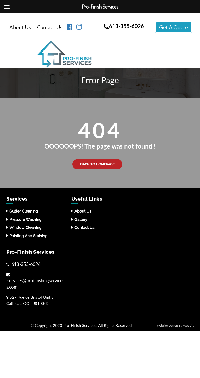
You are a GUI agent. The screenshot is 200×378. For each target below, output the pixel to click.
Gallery (80, 219)
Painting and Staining (28, 236)
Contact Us (50, 27)
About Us (20, 27)
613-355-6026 (126, 26)
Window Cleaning (25, 227)
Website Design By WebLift (175, 326)
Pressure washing (25, 219)
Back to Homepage (97, 164)
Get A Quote (173, 27)
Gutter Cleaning (23, 211)
